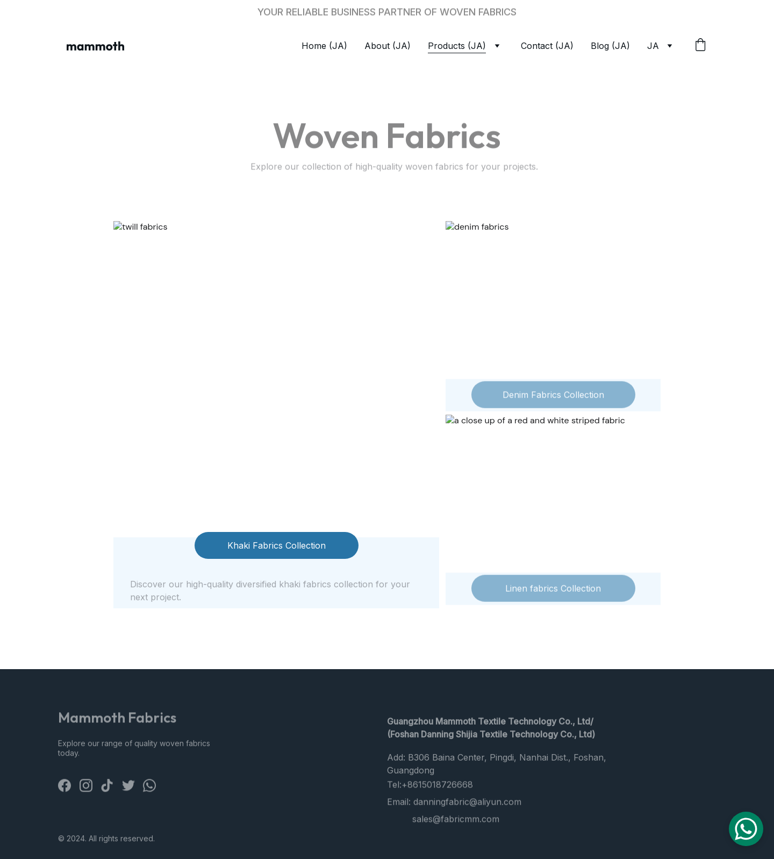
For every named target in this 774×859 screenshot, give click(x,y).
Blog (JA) (610, 45)
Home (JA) (324, 45)
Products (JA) (457, 45)
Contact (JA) (547, 45)
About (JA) (387, 45)
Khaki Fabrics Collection (276, 545)
